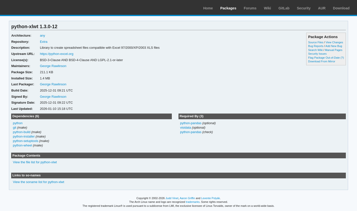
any (42, 35)
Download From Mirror (321, 61)
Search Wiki (315, 49)
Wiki (267, 8)
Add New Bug (334, 46)
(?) (342, 57)
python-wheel (22, 145)
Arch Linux (27, 7)
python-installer (24, 136)
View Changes (334, 42)
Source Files (315, 42)
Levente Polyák (210, 198)
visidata (185, 127)
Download (341, 8)
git (14, 127)
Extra (43, 42)
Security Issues (317, 53)
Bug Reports (315, 46)
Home (208, 8)
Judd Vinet (172, 198)
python (18, 123)
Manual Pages (333, 49)
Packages (228, 8)
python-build (21, 132)
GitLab (283, 8)
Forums (250, 8)
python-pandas (190, 123)
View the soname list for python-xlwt (38, 182)
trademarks (193, 201)
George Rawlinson (53, 66)
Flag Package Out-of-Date (324, 57)
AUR (322, 8)
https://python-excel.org (56, 54)
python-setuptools (25, 141)
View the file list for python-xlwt (35, 162)
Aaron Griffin (187, 198)
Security (304, 8)
